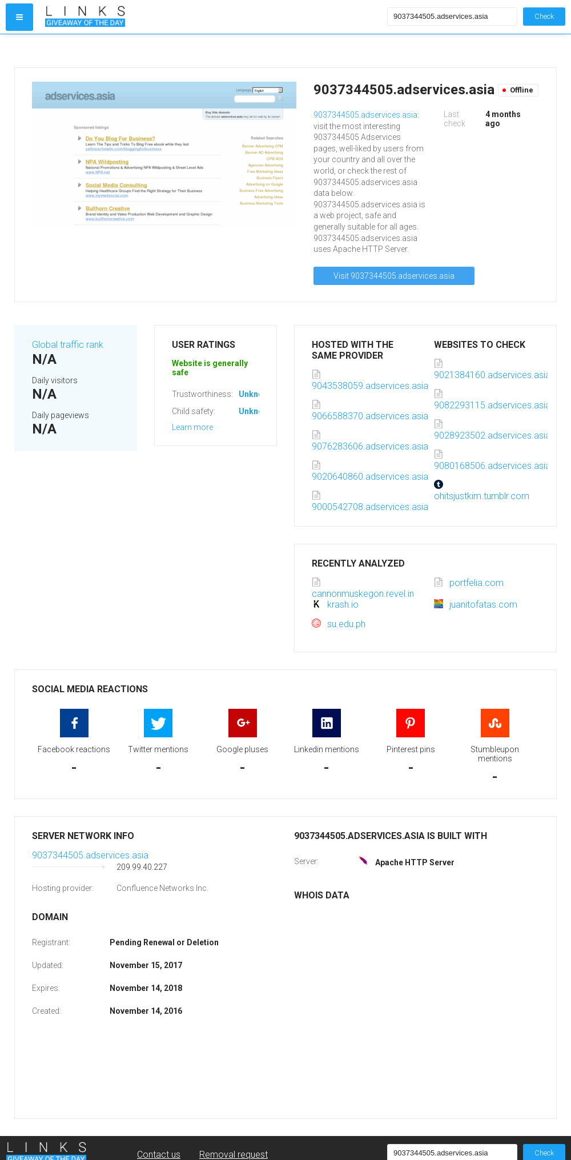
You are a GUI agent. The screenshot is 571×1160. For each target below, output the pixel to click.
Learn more (192, 427)
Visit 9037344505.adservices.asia (394, 275)
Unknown (256, 394)
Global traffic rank (67, 344)
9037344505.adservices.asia (365, 114)
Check (544, 16)
